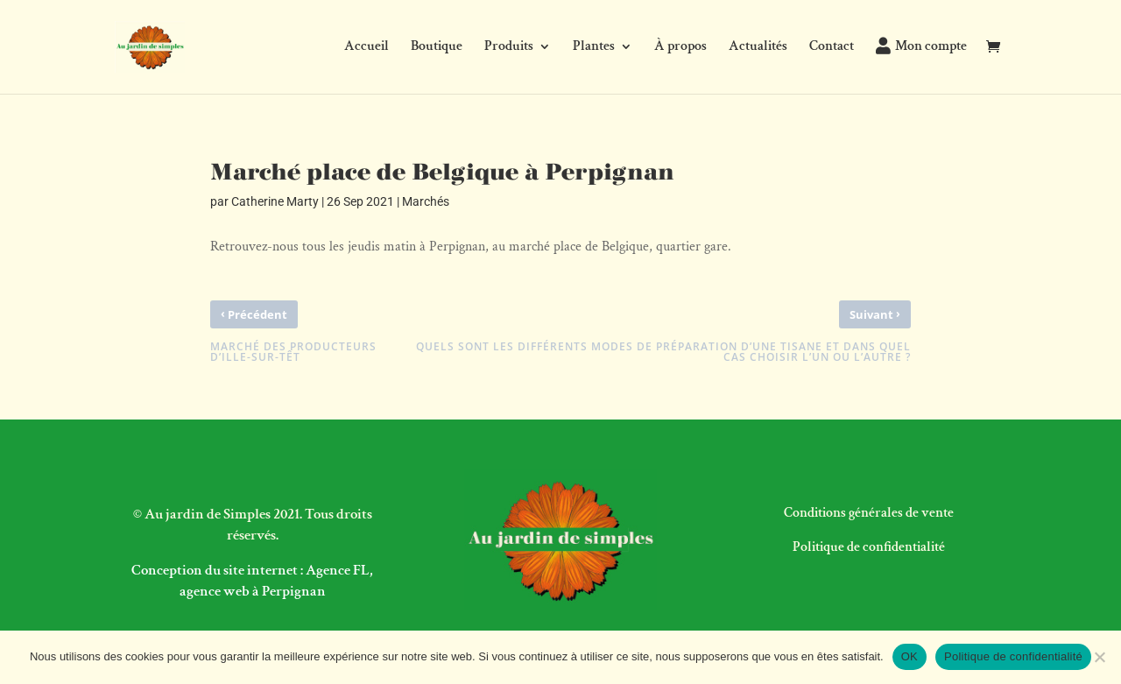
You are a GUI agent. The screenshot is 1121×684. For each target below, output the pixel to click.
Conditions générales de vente (869, 513)
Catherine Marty (275, 201)
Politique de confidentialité (869, 547)
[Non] (1099, 657)
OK (909, 656)
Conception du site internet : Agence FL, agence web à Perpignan (252, 581)
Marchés (425, 201)
